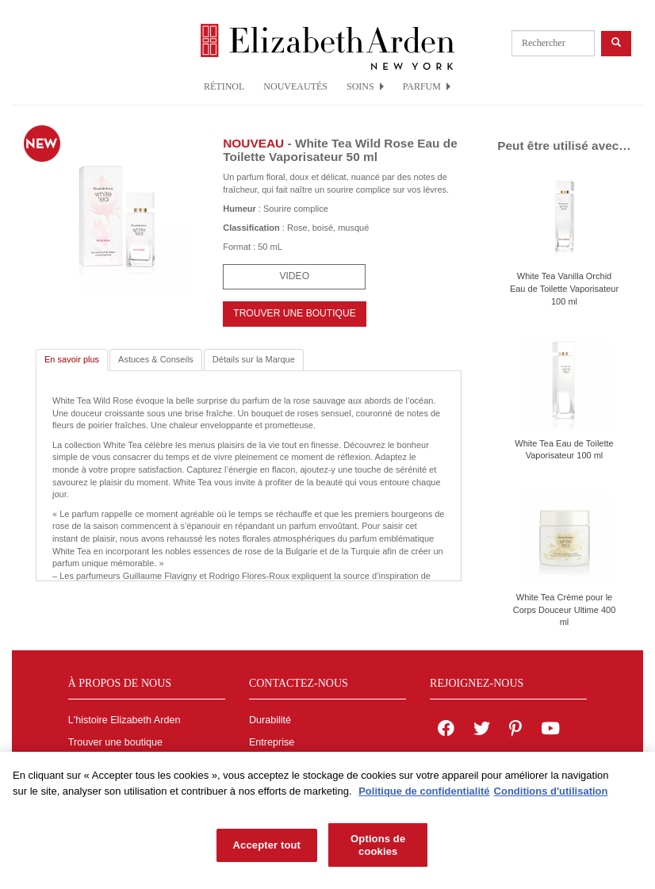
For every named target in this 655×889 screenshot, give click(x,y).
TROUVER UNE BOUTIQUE (294, 313)
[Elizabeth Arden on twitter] (481, 730)
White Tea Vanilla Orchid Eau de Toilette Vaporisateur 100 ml (564, 288)
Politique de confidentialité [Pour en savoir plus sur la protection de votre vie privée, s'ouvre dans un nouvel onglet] (423, 793)
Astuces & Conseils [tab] (155, 359)
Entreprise (271, 742)
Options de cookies (377, 848)
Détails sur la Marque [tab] (254, 359)
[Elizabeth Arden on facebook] (446, 730)
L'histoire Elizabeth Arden (124, 720)
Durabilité (270, 720)
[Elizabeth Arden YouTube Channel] (550, 730)
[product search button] (616, 43)
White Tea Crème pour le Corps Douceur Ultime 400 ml (564, 609)
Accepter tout (267, 848)
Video (294, 276)
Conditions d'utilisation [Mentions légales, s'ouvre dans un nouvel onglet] (551, 793)
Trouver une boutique (115, 742)
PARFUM (426, 86)
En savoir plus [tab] (71, 359)
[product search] (553, 43)
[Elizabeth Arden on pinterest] (515, 730)
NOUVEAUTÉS (295, 86)
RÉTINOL (224, 86)
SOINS (365, 86)
